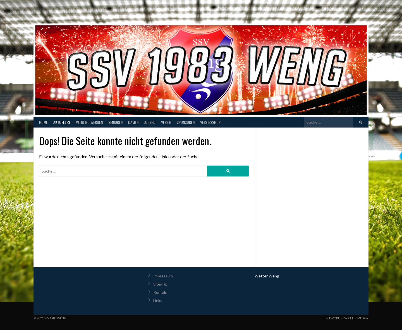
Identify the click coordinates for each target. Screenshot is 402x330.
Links (157, 300)
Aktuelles (61, 122)
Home (43, 122)
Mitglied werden (89, 122)
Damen (133, 122)
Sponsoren (186, 122)
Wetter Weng (267, 276)
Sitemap (160, 284)
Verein (166, 122)
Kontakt (160, 292)
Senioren (115, 122)
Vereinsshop (210, 122)
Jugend (149, 122)
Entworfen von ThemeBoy (346, 318)
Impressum (163, 276)
